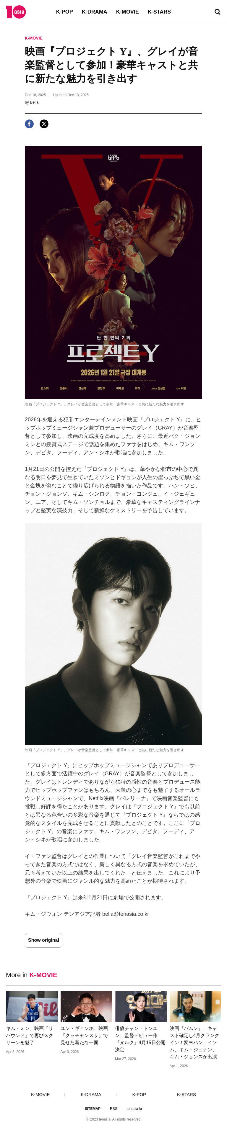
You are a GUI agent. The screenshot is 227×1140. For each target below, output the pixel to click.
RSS (113, 1109)
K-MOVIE (127, 12)
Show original (43, 940)
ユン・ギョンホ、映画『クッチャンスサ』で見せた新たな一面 (84, 1035)
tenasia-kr (134, 1109)
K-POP (64, 12)
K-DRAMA (94, 12)
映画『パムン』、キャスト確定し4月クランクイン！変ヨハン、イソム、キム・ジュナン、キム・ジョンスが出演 (195, 1042)
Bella (34, 102)
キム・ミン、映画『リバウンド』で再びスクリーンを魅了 (29, 1035)
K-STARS (159, 12)
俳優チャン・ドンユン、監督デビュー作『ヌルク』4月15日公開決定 (140, 1039)
